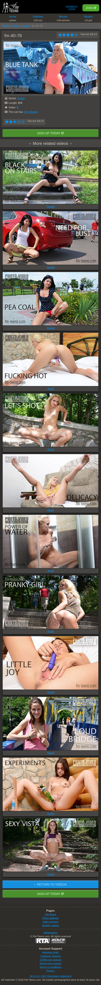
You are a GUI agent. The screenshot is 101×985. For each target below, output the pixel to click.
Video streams (51, 921)
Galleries (38, 19)
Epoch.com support (50, 963)
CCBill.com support (50, 959)
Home (13, 19)
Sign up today (50, 133)
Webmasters (51, 932)
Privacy (50, 970)
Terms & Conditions (50, 967)
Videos (16, 26)
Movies (63, 19)
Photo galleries (50, 918)
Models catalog (50, 925)
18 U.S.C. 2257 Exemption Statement (50, 976)
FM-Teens (50, 914)
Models (88, 19)
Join (90, 8)
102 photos (31, 112)
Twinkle (50, 206)
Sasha (50, 692)
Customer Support (50, 956)
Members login (50, 952)
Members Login (72, 8)
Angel (26, 26)
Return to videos (50, 884)
